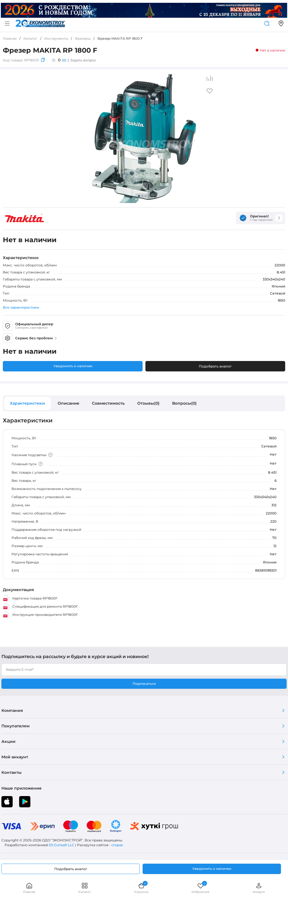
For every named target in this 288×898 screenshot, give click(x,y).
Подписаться (144, 683)
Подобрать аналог (215, 366)
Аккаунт (259, 888)
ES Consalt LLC (61, 845)
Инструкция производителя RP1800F (40, 614)
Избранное (201, 888)
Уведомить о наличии (72, 366)
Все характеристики (21, 307)
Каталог (84, 888)
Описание (68, 403)
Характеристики (27, 403)
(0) (64, 60)
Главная (29, 888)
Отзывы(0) (148, 403)
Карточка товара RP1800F (30, 598)
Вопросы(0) (184, 403)
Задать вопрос (83, 60)
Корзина (141, 888)
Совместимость (108, 403)
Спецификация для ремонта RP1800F (40, 606)
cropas (117, 845)
